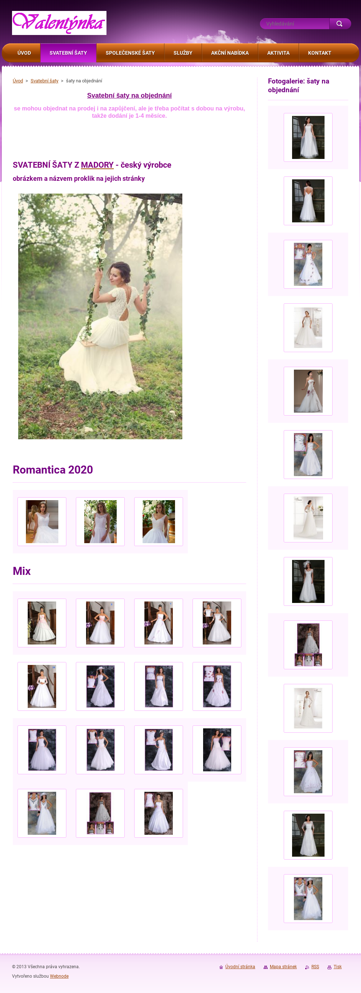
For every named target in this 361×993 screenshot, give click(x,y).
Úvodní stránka (240, 966)
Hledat (340, 23)
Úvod (18, 80)
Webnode (59, 976)
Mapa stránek (283, 966)
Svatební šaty (44, 80)
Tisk (338, 966)
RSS (315, 966)
